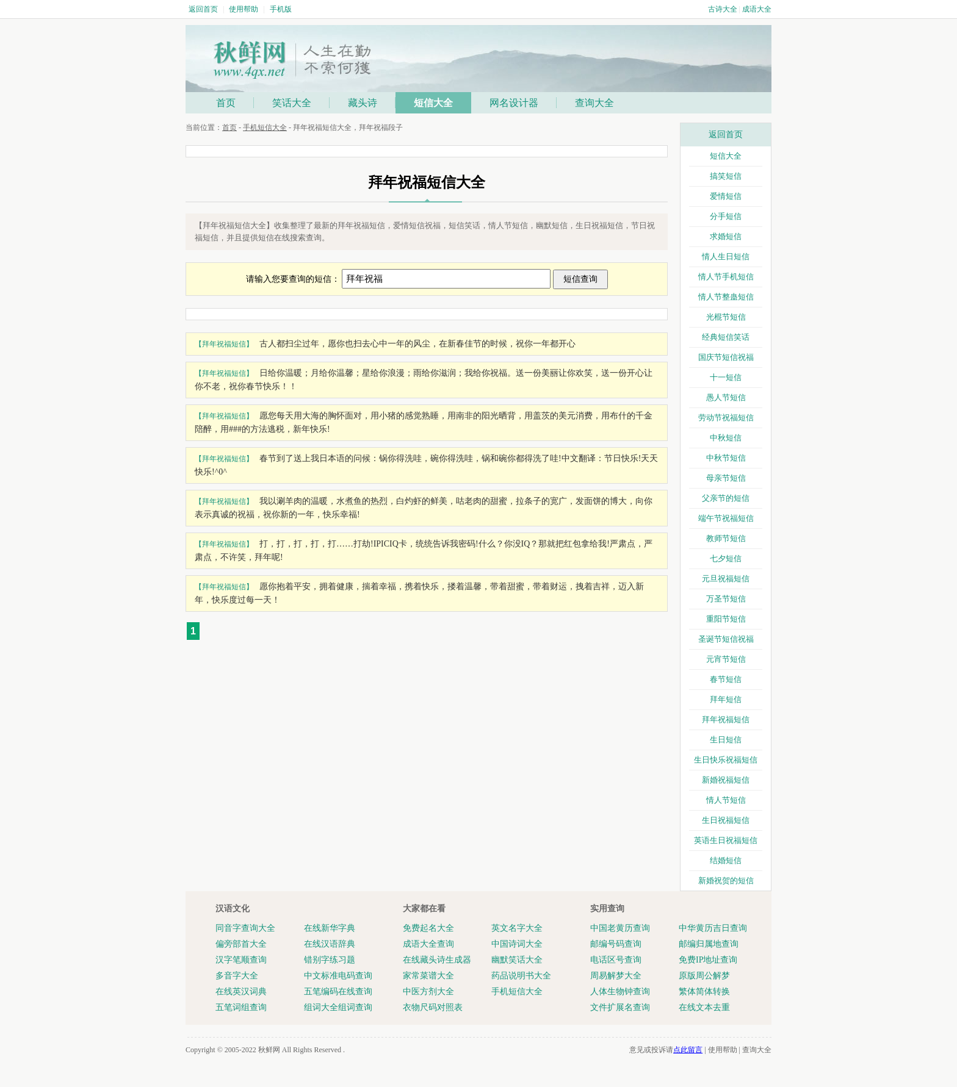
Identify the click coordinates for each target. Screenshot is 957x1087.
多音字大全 (236, 975)
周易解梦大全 (615, 975)
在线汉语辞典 (329, 944)
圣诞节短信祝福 (726, 639)
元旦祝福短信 (725, 578)
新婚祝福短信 (725, 779)
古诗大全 (722, 9)
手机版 (281, 9)
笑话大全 (291, 103)
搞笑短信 (726, 176)
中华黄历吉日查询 (713, 928)
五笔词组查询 (241, 1007)
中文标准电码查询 (338, 975)
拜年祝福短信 (725, 719)
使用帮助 (243, 9)
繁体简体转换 (704, 991)
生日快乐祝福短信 (725, 759)
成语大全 (756, 9)
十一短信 (726, 377)
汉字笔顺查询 (241, 959)
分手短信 (726, 216)
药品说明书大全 (521, 975)
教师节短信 (726, 538)
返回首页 (203, 9)
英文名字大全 (517, 928)
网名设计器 (513, 103)
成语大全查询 (428, 944)
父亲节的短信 (725, 498)
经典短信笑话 (725, 337)
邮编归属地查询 (709, 944)
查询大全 (594, 103)
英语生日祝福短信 (725, 840)
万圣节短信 (726, 598)
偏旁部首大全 (241, 944)
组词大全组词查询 (338, 1007)
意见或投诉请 (665, 1050)
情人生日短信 (725, 256)
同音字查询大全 (245, 928)
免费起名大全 (428, 928)
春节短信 (726, 679)
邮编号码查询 (615, 944)
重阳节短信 (726, 618)
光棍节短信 (726, 316)
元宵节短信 (726, 659)
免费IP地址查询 (708, 959)
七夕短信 (726, 558)
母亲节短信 (726, 478)
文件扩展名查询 (620, 1007)
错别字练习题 (329, 959)
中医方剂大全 (428, 991)
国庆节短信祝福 (726, 357)
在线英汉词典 (241, 991)
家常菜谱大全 (428, 975)
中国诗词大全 (517, 944)
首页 (226, 103)
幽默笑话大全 (517, 959)
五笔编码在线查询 (338, 991)
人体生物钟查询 (620, 991)
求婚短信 (726, 236)
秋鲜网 (269, 1050)
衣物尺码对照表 (433, 1007)
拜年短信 (726, 699)
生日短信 (726, 739)
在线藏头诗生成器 (437, 959)
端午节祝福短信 (726, 518)
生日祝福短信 (725, 820)
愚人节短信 (726, 397)
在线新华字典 (329, 928)
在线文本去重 (704, 1007)
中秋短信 (726, 437)
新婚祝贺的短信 (726, 880)
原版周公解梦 (704, 975)
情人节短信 (726, 800)
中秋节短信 (726, 457)
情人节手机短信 (726, 276)
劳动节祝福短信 (726, 417)
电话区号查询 (615, 959)
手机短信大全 (265, 127)
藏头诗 (362, 103)
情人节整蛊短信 (726, 296)
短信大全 (433, 103)
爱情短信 (726, 196)
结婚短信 (726, 860)
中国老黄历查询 (620, 928)
